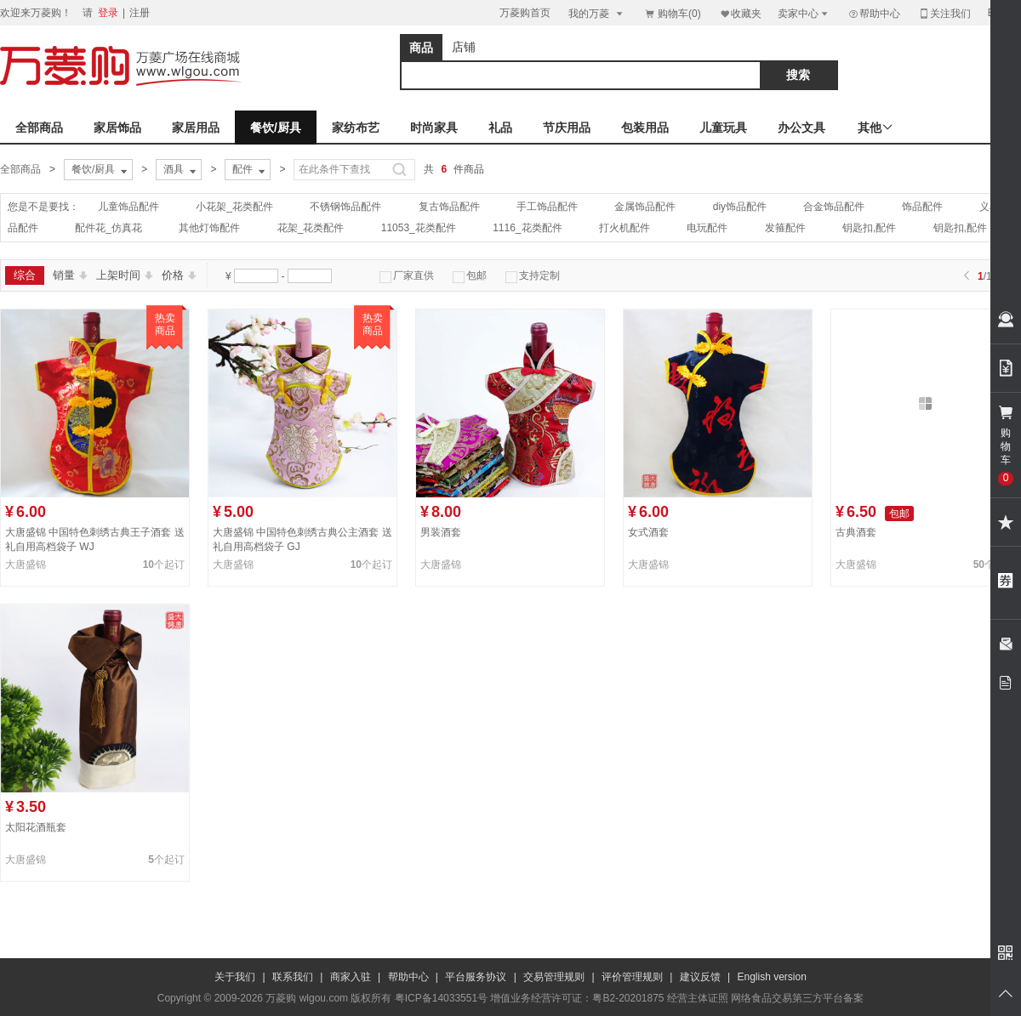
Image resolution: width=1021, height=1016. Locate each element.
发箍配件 (785, 228)
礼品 (500, 127)
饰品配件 (922, 207)
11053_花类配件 (418, 228)
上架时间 (124, 275)
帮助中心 (873, 14)
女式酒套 (648, 532)
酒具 (181, 170)
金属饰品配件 (645, 207)
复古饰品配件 (449, 207)
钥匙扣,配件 (869, 228)
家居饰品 (117, 127)
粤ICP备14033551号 (441, 998)
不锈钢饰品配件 (345, 207)
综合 (25, 275)
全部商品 (39, 127)
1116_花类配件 (527, 228)
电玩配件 (707, 228)
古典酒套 (856, 532)
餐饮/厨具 (275, 127)
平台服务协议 (475, 977)
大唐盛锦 (25, 564)
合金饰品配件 (833, 207)
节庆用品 (566, 127)
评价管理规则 (632, 977)
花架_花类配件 (311, 228)
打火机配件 (624, 228)
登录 (108, 13)
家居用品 (196, 127)
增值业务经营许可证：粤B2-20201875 (577, 998)
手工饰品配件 (547, 207)
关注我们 (944, 13)
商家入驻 (350, 977)
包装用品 (645, 127)
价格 (179, 275)
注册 (139, 13)
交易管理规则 (554, 977)
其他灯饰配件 (209, 228)
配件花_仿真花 (108, 228)
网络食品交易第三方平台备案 (797, 998)
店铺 (464, 47)
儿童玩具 (723, 127)
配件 (250, 170)
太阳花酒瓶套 (35, 827)
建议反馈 (700, 977)
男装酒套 (440, 532)
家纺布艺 (355, 127)
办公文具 (801, 127)
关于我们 (234, 977)
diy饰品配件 (740, 207)
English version (772, 977)
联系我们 (292, 977)
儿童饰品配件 (128, 207)
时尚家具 (434, 127)
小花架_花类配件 (234, 207)
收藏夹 (740, 13)
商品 (421, 47)
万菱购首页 (524, 13)
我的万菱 (596, 13)
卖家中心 (804, 13)
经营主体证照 (697, 998)
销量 (70, 275)
